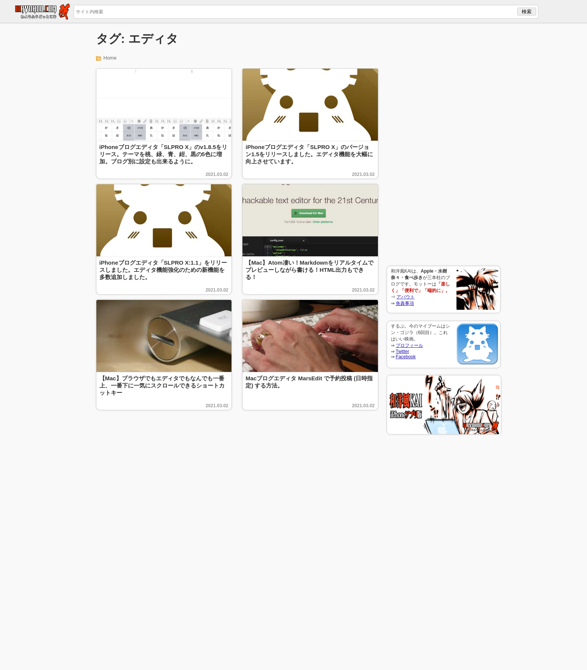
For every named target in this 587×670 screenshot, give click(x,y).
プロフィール (409, 345)
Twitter (402, 351)
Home (110, 58)
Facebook (406, 356)
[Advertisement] (443, 144)
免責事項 (405, 303)
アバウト (406, 297)
